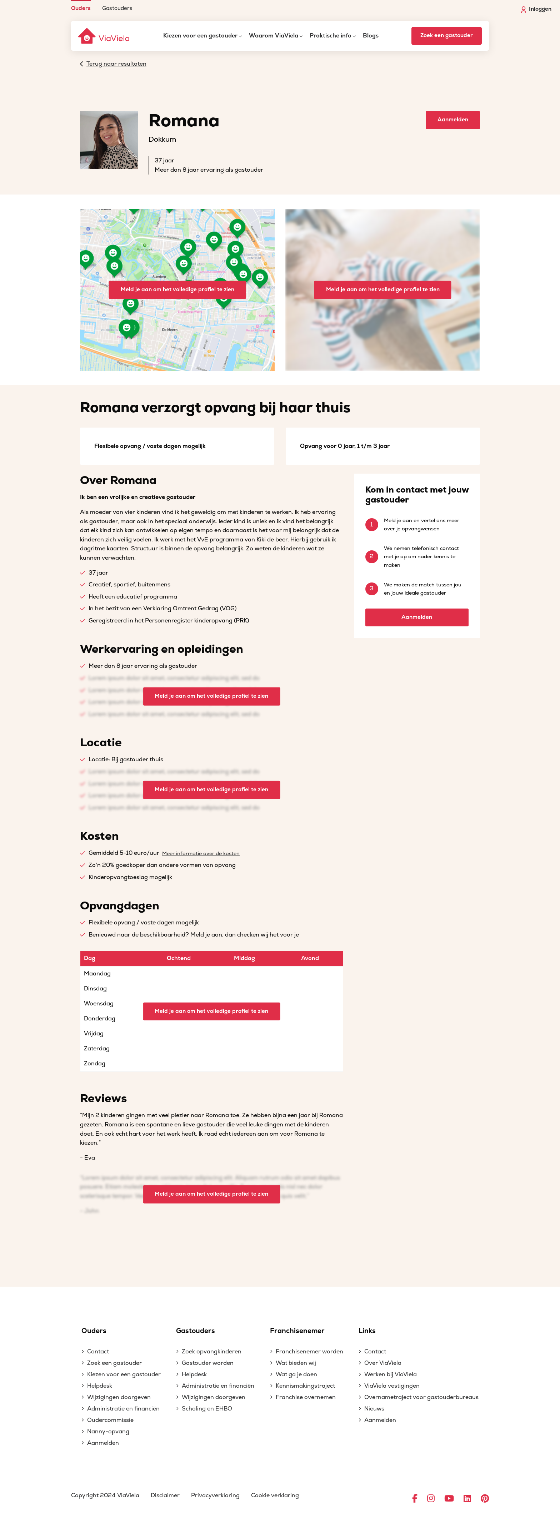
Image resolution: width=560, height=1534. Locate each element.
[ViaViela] (104, 36)
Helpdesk (99, 1385)
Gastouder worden (208, 1363)
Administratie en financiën (123, 1408)
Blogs (371, 35)
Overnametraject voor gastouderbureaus (421, 1397)
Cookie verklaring (275, 1495)
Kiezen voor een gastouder (200, 35)
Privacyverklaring (215, 1495)
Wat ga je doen (296, 1374)
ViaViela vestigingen (392, 1385)
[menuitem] (81, 5)
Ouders (81, 8)
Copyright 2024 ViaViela (105, 1495)
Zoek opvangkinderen (211, 1351)
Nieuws (374, 1408)
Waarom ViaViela (273, 35)
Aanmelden (453, 119)
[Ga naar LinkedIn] (467, 1499)
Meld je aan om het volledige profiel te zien (177, 289)
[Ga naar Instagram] (431, 1499)
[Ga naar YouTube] (449, 1499)
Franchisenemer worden (309, 1351)
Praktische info (330, 35)
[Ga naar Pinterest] (485, 1499)
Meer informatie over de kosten (201, 854)
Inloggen (536, 9)
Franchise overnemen (306, 1397)
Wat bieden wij (296, 1363)
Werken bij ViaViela (390, 1374)
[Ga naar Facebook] (415, 1499)
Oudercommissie (110, 1420)
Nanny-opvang (108, 1431)
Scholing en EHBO (207, 1408)
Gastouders (117, 8)
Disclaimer (165, 1495)
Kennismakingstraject (305, 1385)
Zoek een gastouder (446, 35)
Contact (98, 1351)
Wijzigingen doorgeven (119, 1397)
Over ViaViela (382, 1363)
